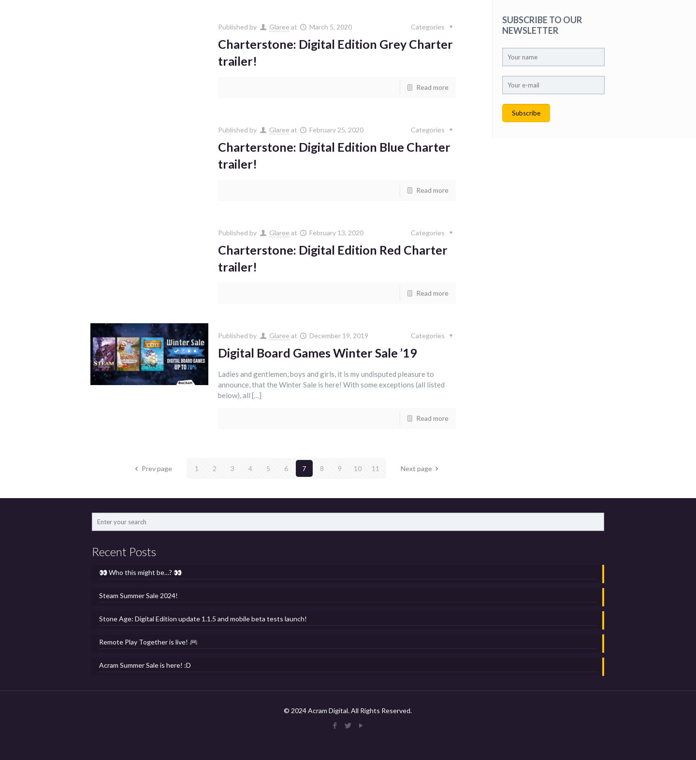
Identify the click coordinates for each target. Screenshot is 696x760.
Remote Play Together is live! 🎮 (148, 642)
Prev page (152, 468)
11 (375, 468)
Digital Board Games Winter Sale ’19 (317, 352)
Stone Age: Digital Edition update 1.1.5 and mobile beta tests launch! (203, 619)
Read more (432, 87)
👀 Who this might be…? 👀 (140, 572)
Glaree (279, 27)
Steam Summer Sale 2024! (138, 595)
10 (358, 468)
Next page (421, 468)
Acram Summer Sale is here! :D (145, 665)
